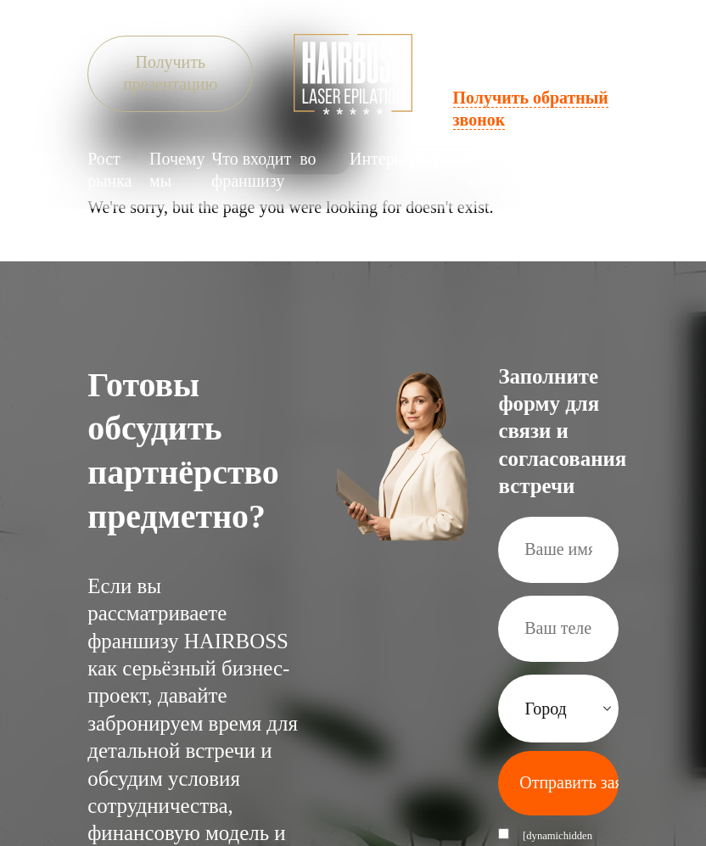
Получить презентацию (170, 73)
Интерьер (384, 157)
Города (443, 157)
